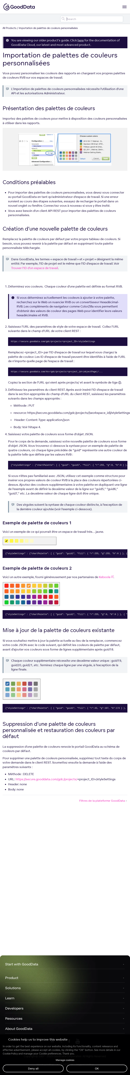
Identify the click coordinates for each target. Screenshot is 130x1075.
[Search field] (91, 19)
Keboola (106, 577)
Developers (14, 1008)
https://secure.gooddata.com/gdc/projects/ (46, 779)
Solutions (13, 988)
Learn (9, 998)
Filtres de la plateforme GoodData (103, 800)
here (81, 40)
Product (11, 978)
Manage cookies (65, 1060)
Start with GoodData (21, 964)
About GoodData (18, 1028)
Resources (13, 1018)
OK (97, 1068)
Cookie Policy (10, 1053)
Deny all (33, 1068)
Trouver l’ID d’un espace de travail (34, 268)
